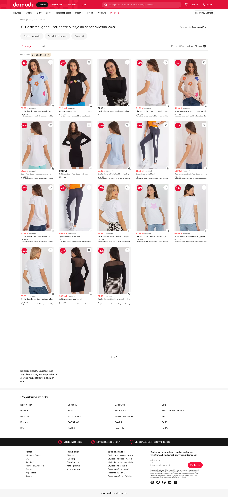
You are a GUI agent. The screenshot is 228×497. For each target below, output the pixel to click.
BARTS (24, 427)
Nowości (17, 12)
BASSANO (73, 422)
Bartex (24, 422)
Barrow (24, 410)
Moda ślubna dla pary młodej (120, 462)
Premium (101, 12)
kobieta (42, 4)
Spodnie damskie (57, 36)
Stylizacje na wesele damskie (120, 455)
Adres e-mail (155, 460)
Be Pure (166, 427)
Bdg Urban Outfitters (173, 410)
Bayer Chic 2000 (124, 416)
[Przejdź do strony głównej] (23, 5)
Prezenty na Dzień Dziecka (120, 476)
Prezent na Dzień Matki (118, 469)
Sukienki (79, 36)
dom (84, 4)
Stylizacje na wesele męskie (120, 459)
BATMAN (120, 404)
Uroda (90, 12)
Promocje (114, 12)
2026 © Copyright (120, 493)
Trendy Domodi (204, 12)
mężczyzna (57, 4)
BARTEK (25, 416)
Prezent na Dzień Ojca (118, 473)
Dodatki (78, 12)
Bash (70, 410)
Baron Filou (26, 404)
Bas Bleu (72, 404)
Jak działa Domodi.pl (34, 455)
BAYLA (118, 422)
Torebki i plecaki (63, 12)
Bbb (164, 404)
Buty (39, 12)
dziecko (72, 4)
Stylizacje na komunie (117, 466)
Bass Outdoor (74, 416)
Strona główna (26, 20)
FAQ (27, 459)
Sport (48, 12)
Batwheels (120, 410)
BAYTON (119, 427)
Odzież (29, 12)
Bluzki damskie (32, 36)
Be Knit (165, 422)
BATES (71, 427)
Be (163, 416)
